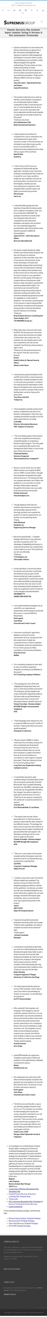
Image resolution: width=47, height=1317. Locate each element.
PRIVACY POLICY (10, 1294)
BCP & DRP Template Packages (20, 1226)
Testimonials (13, 1199)
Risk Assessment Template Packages (22, 1221)
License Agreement (15, 1207)
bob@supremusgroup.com (26, 5)
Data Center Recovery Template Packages (23, 1223)
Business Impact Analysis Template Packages (25, 1218)
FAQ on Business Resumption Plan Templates (25, 1201)
